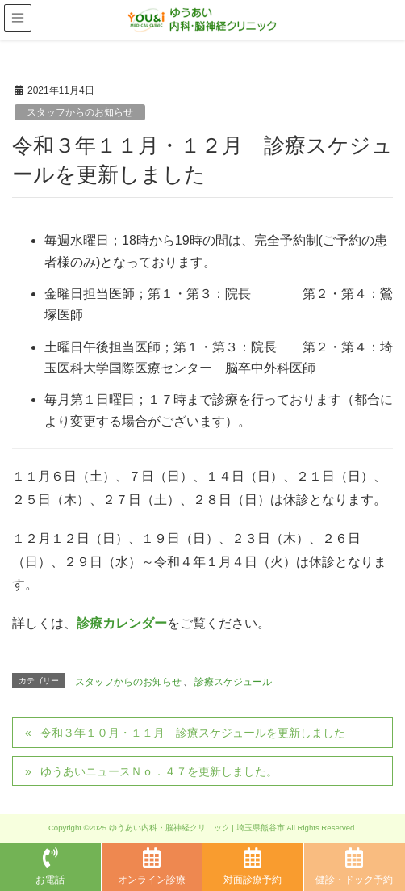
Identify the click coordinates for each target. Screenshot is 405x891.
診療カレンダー (122, 623)
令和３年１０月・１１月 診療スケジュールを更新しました (192, 732)
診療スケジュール (233, 681)
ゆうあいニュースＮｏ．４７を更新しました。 (159, 771)
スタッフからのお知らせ (80, 112)
